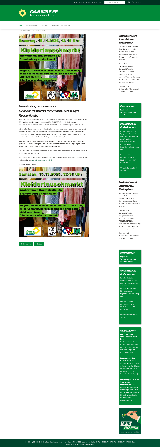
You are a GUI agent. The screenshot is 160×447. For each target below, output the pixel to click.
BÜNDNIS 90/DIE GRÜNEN (44, 11)
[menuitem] (76, 2)
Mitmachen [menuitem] (65, 25)
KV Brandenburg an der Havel (29, 31)
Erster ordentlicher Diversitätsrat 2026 (128, 359)
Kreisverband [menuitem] (31, 25)
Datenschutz (98, 2)
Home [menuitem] (21, 25)
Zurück (39, 244)
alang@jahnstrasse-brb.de (41, 160)
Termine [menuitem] (55, 25)
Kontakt (81, 2)
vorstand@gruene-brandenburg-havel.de (79, 444)
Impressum (89, 2)
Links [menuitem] (137, 2)
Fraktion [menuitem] (44, 25)
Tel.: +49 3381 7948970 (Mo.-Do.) (124, 442)
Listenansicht (26, 244)
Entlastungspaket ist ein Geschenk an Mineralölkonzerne (129, 381)
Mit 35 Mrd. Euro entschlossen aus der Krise (128, 336)
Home (76, 2)
